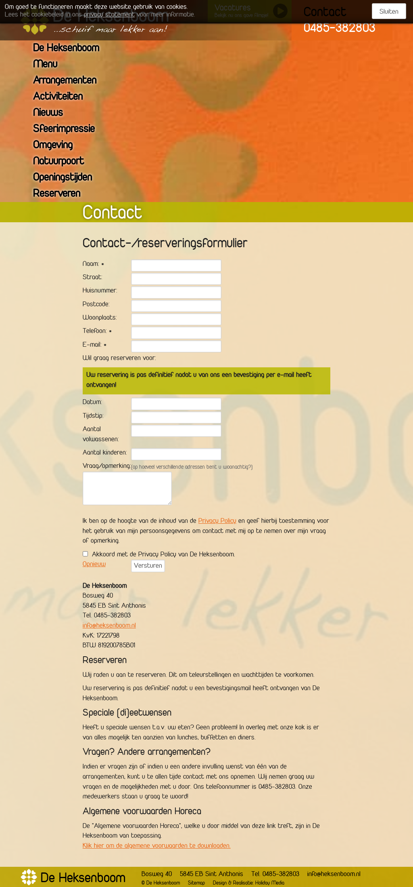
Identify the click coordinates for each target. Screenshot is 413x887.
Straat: (92, 277)
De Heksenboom (71, 49)
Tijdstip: (93, 416)
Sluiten (389, 12)
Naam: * (93, 264)
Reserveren (61, 194)
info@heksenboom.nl (109, 626)
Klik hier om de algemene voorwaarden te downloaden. (157, 846)
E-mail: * (94, 345)
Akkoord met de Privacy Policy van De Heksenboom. (163, 554)
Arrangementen (69, 81)
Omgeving (58, 146)
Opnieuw (94, 564)
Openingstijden (67, 178)
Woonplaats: (100, 318)
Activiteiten (63, 97)
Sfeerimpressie (69, 129)
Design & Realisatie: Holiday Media (248, 883)
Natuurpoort (63, 162)
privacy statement (109, 15)
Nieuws (53, 113)
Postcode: (96, 304)
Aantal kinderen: (105, 453)
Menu (50, 65)
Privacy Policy (217, 521)
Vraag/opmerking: (107, 466)
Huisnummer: (100, 291)
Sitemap (196, 883)
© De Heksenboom (161, 883)
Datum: (92, 402)
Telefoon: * (97, 331)
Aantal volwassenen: (101, 434)
